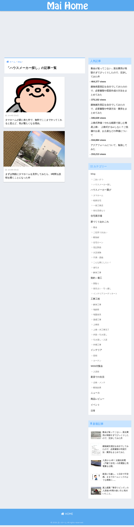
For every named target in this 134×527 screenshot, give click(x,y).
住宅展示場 (96, 217)
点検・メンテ (99, 384)
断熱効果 (97, 389)
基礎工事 (97, 321)
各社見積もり (99, 211)
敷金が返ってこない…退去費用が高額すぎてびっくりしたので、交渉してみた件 (109, 72)
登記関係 (97, 248)
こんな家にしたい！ (102, 264)
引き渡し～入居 (100, 341)
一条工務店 (98, 206)
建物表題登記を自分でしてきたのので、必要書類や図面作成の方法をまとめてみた (109, 91)
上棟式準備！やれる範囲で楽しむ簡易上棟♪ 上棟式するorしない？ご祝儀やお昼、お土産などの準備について (109, 129)
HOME (67, 515)
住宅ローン (98, 244)
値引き (96, 269)
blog (93, 175)
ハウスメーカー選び (101, 191)
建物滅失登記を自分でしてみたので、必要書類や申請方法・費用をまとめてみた (109, 109)
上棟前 (96, 326)
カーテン (97, 362)
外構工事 (97, 346)
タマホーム (98, 196)
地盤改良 (97, 316)
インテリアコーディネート (105, 295)
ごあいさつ (98, 180)
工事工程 (95, 300)
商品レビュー (97, 400)
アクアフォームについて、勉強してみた (109, 148)
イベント (95, 406)
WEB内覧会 (97, 367)
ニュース (95, 394)
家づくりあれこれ (100, 223)
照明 (95, 357)
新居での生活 (97, 378)
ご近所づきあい (100, 233)
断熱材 (96, 238)
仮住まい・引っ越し (102, 290)
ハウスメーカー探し (102, 185)
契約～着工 (96, 279)
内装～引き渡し (100, 336)
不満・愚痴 (98, 259)
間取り (96, 285)
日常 (93, 412)
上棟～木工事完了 (101, 331)
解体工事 (97, 274)
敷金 (95, 228)
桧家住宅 (97, 201)
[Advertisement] (67, 34)
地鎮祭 (96, 311)
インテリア (96, 351)
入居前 (96, 373)
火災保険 (97, 254)
